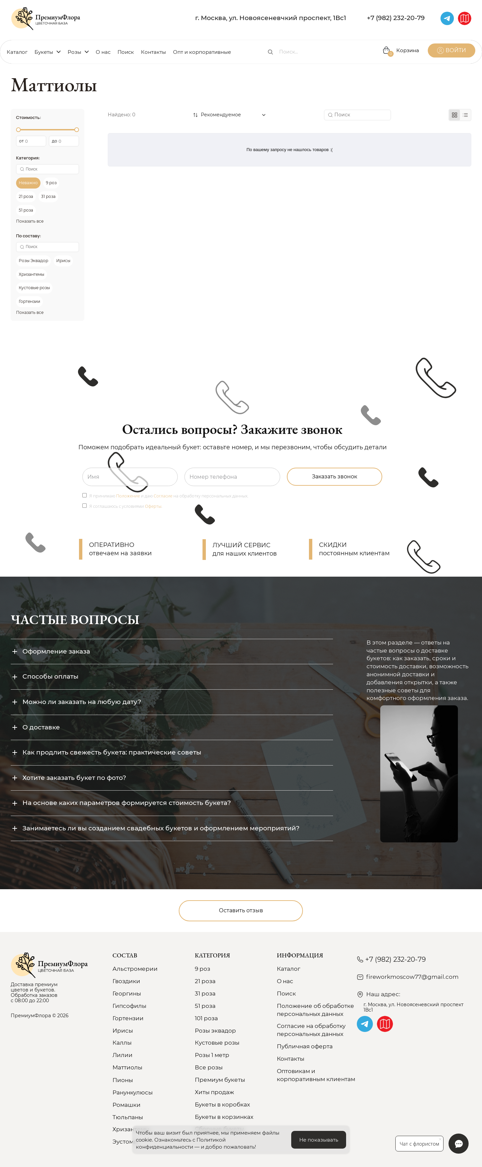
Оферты (153, 506)
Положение (128, 496)
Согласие (163, 496)
